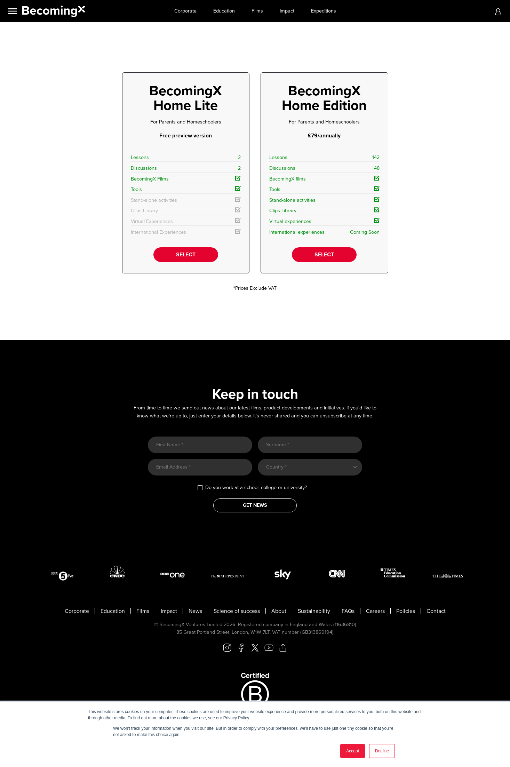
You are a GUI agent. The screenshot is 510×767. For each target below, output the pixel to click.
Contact (436, 611)
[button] (498, 11)
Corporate (185, 11)
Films (257, 11)
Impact (287, 11)
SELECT (186, 254)
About (278, 611)
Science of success (237, 611)
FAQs (348, 611)
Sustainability (314, 611)
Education (224, 11)
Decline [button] (382, 751)
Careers (375, 611)
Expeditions (323, 11)
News (195, 611)
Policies (405, 611)
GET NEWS (255, 505)
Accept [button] (352, 751)
